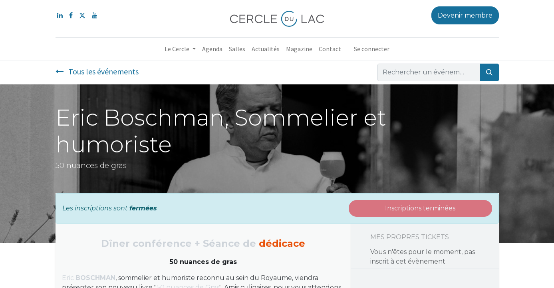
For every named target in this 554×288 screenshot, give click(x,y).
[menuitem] (212, 49)
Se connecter (371, 49)
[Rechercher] (489, 72)
